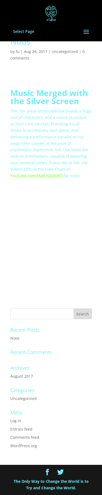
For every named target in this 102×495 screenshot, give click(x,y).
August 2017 (21, 376)
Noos (15, 338)
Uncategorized (65, 51)
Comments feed (24, 437)
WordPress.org (23, 445)
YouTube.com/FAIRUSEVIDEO (36, 175)
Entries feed (21, 429)
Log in (15, 420)
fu (18, 51)
